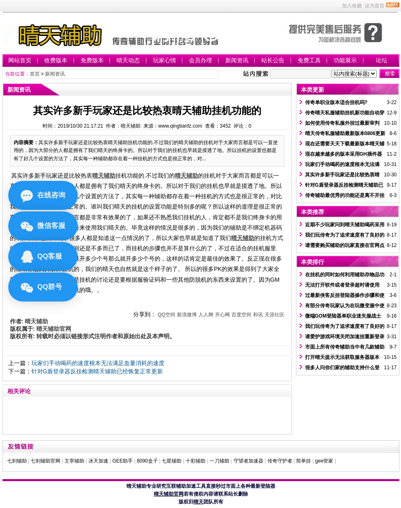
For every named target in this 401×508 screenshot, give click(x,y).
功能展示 (345, 60)
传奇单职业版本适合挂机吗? (336, 102)
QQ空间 (166, 315)
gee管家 (324, 461)
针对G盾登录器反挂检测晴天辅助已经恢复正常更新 (97, 371)
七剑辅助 (17, 461)
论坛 (381, 60)
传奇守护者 (279, 461)
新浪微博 (187, 315)
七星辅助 (171, 461)
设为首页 (374, 6)
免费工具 (309, 60)
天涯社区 (274, 315)
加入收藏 (352, 6)
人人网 (205, 315)
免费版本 (92, 60)
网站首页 (19, 60)
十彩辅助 (195, 461)
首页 (35, 74)
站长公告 (272, 60)
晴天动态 (128, 60)
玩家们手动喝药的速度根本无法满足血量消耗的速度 (98, 363)
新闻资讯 (236, 60)
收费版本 (55, 60)
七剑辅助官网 (45, 461)
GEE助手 (122, 461)
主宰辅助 (74, 461)
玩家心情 (164, 60)
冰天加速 (98, 461)
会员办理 (200, 60)
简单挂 (303, 461)
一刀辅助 (219, 461)
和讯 (258, 315)
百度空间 (241, 315)
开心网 (222, 315)
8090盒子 (147, 461)
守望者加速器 (248, 461)
